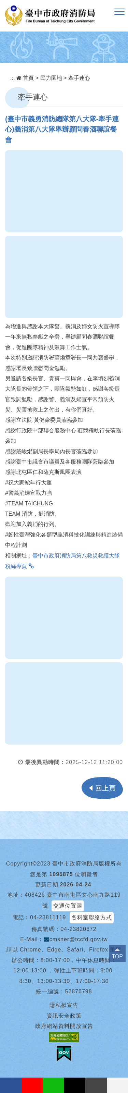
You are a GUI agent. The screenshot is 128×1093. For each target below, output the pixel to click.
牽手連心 (79, 78)
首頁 (25, 78)
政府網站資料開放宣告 (64, 1026)
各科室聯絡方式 (91, 917)
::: (12, 78)
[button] (119, 12)
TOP (117, 956)
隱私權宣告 (64, 1005)
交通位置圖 (67, 906)
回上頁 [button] (105, 788)
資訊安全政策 (64, 1016)
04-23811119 (48, 917)
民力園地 (51, 78)
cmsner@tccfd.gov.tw (76, 939)
